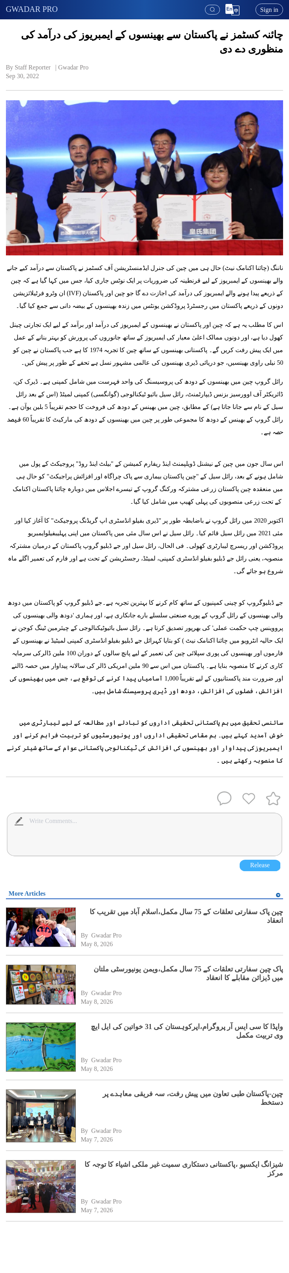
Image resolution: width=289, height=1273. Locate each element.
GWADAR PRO (32, 9)
